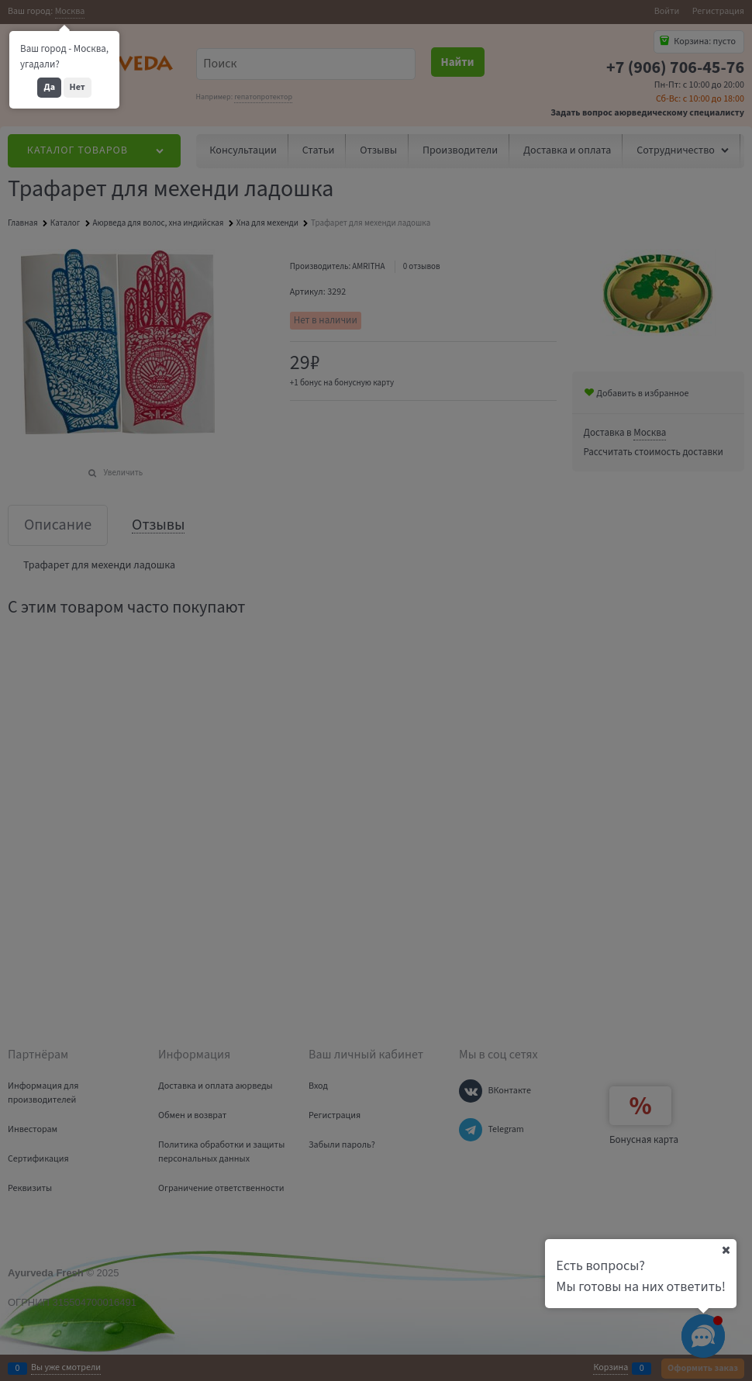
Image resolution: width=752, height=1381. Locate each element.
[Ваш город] (725, 1250)
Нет (77, 87)
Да (49, 87)
